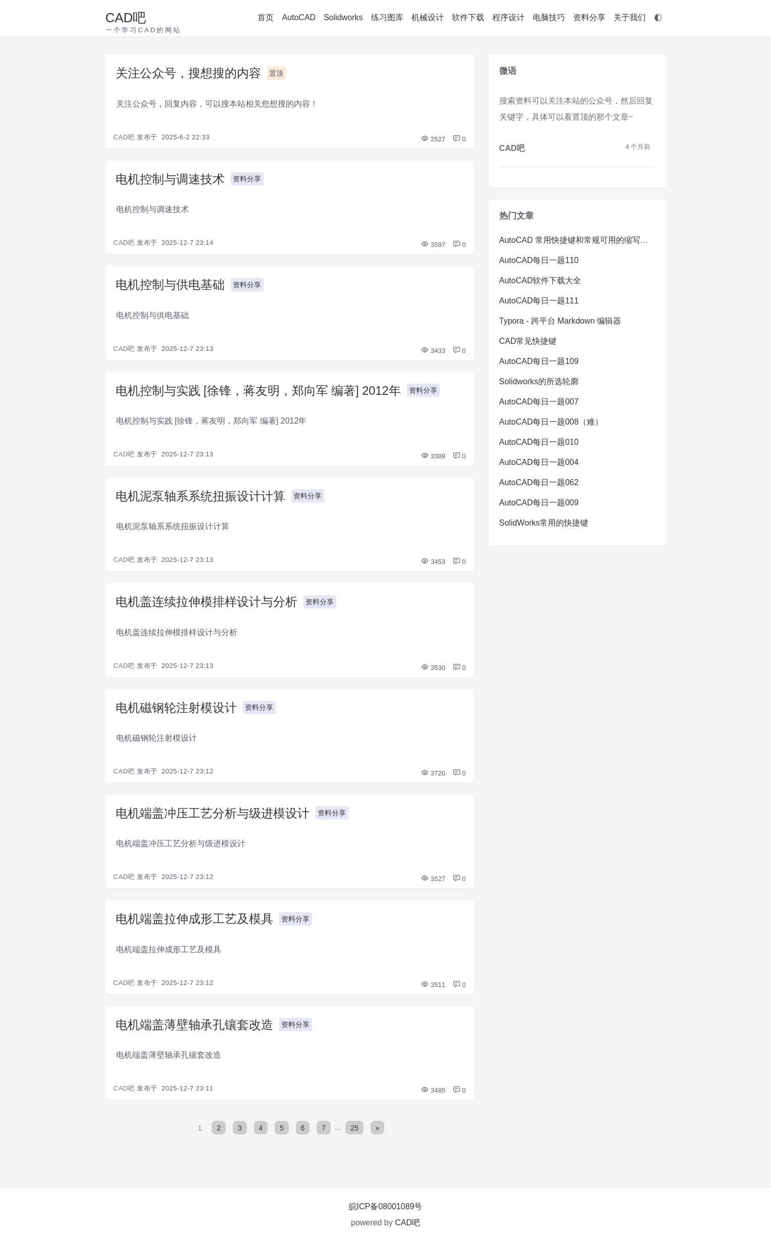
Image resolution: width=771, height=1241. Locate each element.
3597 (433, 245)
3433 (433, 351)
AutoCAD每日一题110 (539, 260)
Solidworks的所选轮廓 (539, 381)
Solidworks (343, 17)
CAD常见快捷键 (528, 341)
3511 (433, 987)
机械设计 (428, 17)
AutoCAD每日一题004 (539, 462)
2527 (433, 139)
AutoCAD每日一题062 (539, 482)
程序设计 (508, 17)
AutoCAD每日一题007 (539, 401)
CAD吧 (126, 17)
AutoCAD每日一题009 (539, 502)
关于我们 (629, 17)
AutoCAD (299, 17)
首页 (266, 17)
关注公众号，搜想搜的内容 (188, 73)
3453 (433, 563)
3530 (433, 669)
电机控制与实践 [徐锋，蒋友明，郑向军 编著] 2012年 (259, 391)
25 (355, 1130)
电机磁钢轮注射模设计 (176, 709)
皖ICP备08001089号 (386, 1206)
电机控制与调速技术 (170, 179)
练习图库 (387, 17)
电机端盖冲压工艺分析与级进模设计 (213, 815)
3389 (433, 457)
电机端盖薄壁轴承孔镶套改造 (194, 1028)
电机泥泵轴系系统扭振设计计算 (200, 497)
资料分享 (589, 17)
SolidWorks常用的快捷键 (544, 523)
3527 (433, 881)
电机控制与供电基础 (170, 285)
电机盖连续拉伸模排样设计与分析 (206, 603)
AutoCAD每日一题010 (539, 442)
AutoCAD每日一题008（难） (551, 422)
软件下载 (468, 17)
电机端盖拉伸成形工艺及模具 (194, 921)
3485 (433, 1093)
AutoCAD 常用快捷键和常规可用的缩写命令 (577, 240)
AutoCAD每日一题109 (539, 361)
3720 (433, 775)
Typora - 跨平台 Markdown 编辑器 (560, 321)
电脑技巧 (549, 17)
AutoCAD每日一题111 (539, 300)
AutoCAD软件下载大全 (540, 280)
